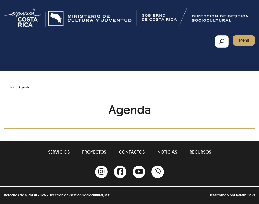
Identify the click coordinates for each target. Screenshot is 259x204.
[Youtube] (139, 172)
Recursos (200, 152)
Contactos (132, 152)
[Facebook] (120, 172)
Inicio (11, 87)
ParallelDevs (245, 195)
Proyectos (94, 152)
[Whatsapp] (157, 172)
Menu (244, 40)
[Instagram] (101, 172)
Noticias (167, 152)
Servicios (59, 152)
